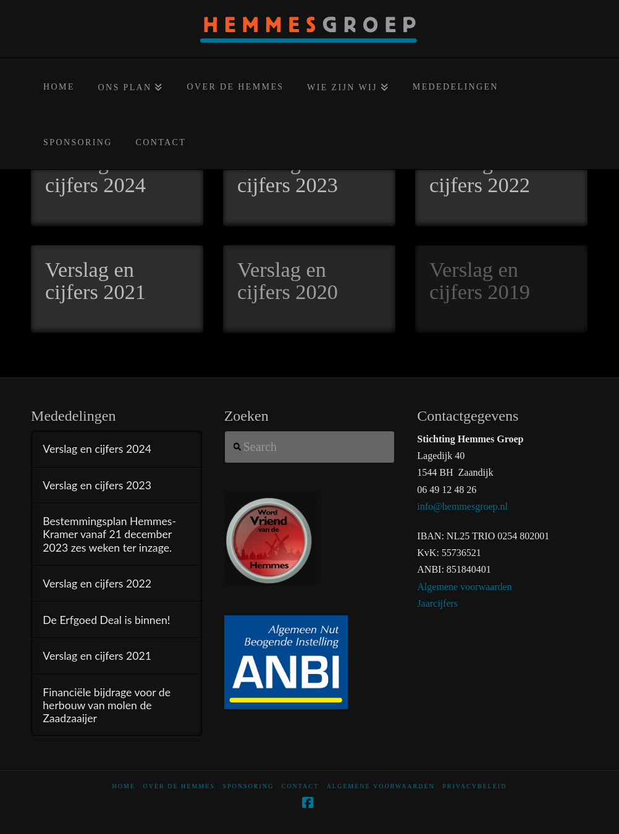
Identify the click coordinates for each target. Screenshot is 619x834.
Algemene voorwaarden (464, 586)
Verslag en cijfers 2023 (287, 173)
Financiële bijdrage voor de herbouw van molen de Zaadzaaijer (107, 705)
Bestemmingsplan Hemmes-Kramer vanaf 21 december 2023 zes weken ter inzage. (109, 534)
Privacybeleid (474, 786)
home (123, 786)
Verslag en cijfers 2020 (287, 280)
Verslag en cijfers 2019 (479, 280)
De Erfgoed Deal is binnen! (106, 619)
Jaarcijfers (437, 603)
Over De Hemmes (179, 786)
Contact (300, 786)
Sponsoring (248, 786)
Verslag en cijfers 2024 (95, 173)
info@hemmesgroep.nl (462, 506)
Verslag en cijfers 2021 (95, 280)
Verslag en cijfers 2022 (479, 173)
